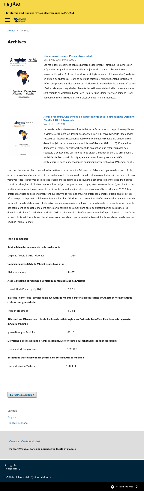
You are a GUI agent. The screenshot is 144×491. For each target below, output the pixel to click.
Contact (14, 441)
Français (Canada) (18, 422)
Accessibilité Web (124, 486)
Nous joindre (10, 468)
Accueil (11, 30)
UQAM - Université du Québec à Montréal (28, 477)
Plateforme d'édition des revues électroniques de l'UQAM (39, 12)
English (12, 417)
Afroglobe (10, 465)
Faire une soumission (22, 394)
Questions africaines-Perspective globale (68, 55)
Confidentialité (30, 441)
